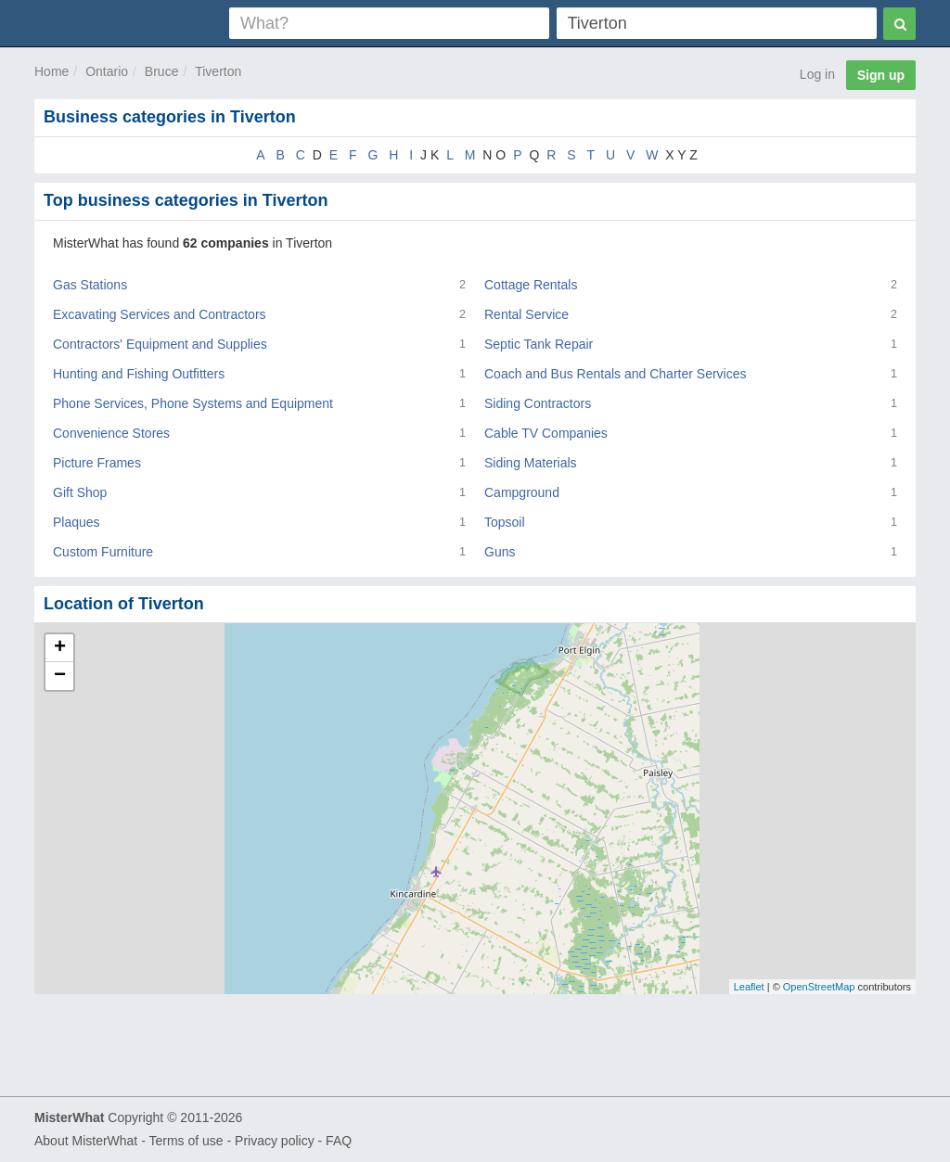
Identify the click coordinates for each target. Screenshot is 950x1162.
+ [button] (60, 648)
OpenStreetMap (819, 986)
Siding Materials (530, 462)
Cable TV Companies (546, 433)
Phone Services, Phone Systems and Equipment (193, 403)
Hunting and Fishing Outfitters (139, 373)
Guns (499, 551)
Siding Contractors (537, 403)
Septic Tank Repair (538, 344)
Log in (817, 74)
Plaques (76, 522)
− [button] (60, 676)
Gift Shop (80, 492)
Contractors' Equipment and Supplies (160, 344)
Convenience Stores (111, 433)
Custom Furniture (103, 551)
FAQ (339, 1140)
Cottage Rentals (530, 284)
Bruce (162, 71)
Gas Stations (90, 284)
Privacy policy (275, 1140)
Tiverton (218, 71)
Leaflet (749, 986)
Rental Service (526, 314)
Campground (521, 492)
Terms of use (185, 1140)
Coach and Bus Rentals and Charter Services (615, 373)
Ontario (106, 71)
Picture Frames (97, 462)
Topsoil (504, 522)
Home (51, 71)
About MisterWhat (85, 1140)
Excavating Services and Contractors (159, 314)
